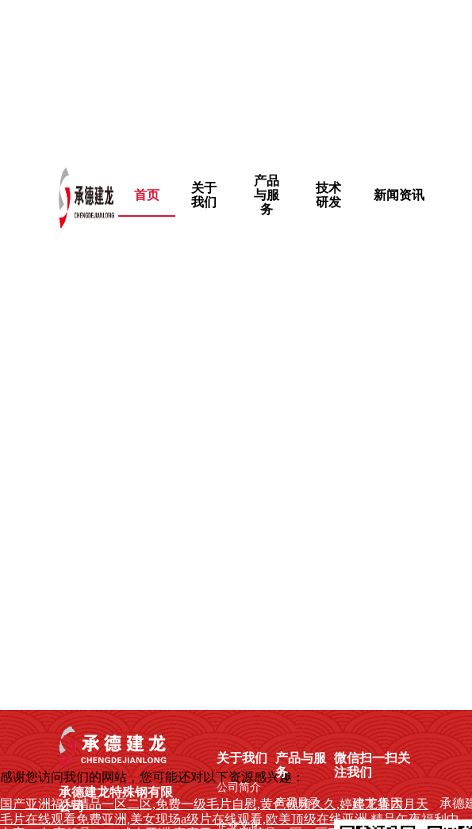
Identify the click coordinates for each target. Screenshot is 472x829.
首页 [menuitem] (146, 195)
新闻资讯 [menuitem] (399, 195)
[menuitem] (204, 195)
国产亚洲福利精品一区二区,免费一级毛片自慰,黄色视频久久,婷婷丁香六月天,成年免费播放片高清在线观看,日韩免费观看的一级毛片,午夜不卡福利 (231, 75)
